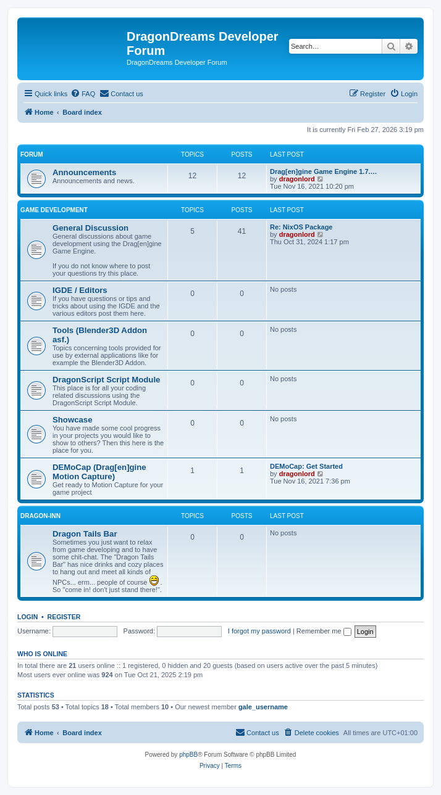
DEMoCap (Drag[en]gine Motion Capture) (99, 472)
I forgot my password (259, 631)
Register (64, 616)
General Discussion (90, 228)
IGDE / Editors (79, 290)
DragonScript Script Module (106, 379)
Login (27, 616)
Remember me (323, 631)
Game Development (54, 210)
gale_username (263, 707)
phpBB (188, 754)
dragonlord (297, 179)
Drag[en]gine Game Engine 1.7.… (323, 171)
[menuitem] (82, 93)
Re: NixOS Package (301, 227)
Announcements (84, 172)
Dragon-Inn (40, 516)
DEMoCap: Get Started (306, 466)
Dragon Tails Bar (84, 533)
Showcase (72, 419)
